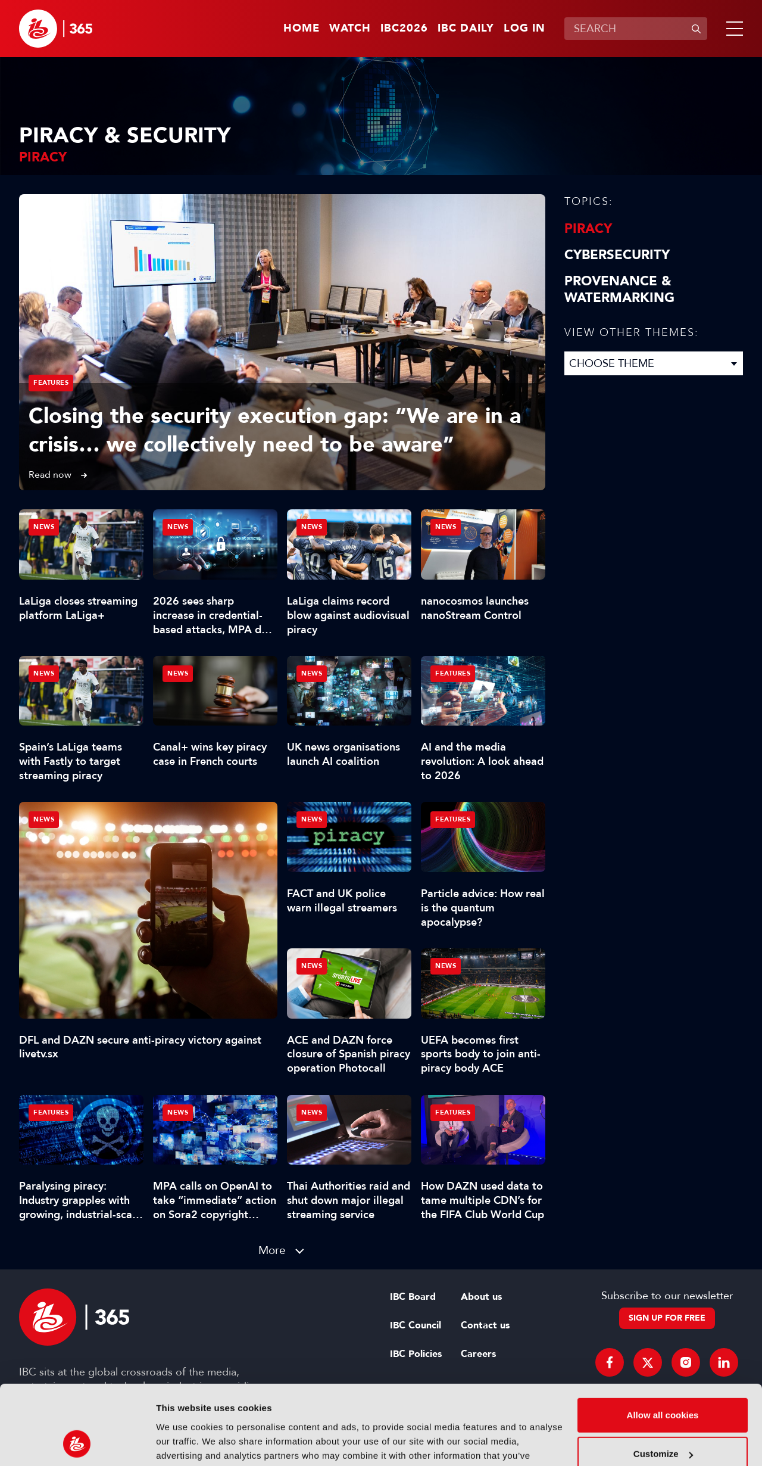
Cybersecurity (617, 255)
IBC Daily (466, 29)
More (272, 1250)
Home (301, 29)
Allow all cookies (663, 1341)
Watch (350, 29)
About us (481, 1296)
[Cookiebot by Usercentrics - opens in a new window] (77, 1443)
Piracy (588, 229)
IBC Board (413, 1296)
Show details (183, 1442)
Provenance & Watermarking (619, 289)
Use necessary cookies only (662, 1419)
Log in (524, 29)
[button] (732, 28)
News (43, 819)
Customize (663, 1379)
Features (50, 382)
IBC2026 (404, 29)
